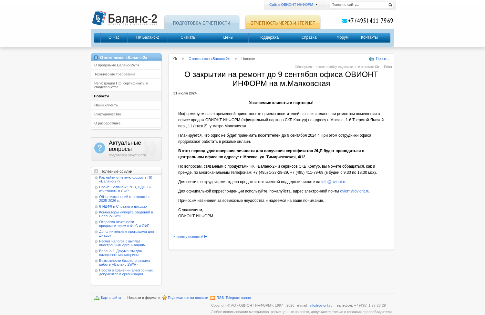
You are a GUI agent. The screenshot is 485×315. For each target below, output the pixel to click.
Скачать (188, 37)
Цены (228, 37)
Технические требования (114, 74)
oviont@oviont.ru (354, 191)
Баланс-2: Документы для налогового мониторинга (120, 253)
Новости (101, 96)
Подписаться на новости (185, 298)
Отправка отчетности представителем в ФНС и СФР (124, 224)
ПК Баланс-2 (147, 37)
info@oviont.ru (333, 182)
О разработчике (107, 123)
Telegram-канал (238, 298)
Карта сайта (107, 298)
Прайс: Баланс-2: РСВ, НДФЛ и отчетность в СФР (124, 189)
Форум (342, 37)
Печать (378, 59)
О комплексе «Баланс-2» (209, 59)
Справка (308, 37)
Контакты (369, 37)
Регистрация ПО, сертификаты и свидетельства (121, 85)
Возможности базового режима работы (124, 262)
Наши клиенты (106, 105)
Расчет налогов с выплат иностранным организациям (122, 243)
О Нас (113, 37)
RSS (217, 298)
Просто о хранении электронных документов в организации (126, 272)
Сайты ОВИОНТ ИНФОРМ (292, 4)
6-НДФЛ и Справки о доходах (123, 206)
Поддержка (269, 37)
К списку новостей (188, 237)
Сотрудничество (107, 114)
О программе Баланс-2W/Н (116, 65)
